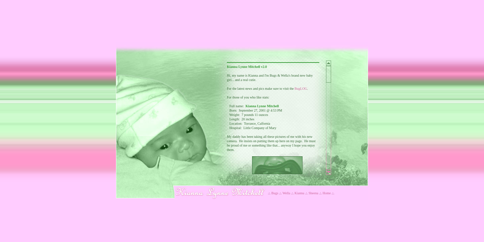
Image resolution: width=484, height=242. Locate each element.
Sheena (313, 193)
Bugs (274, 193)
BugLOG (300, 88)
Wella (286, 193)
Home (327, 193)
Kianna (299, 193)
